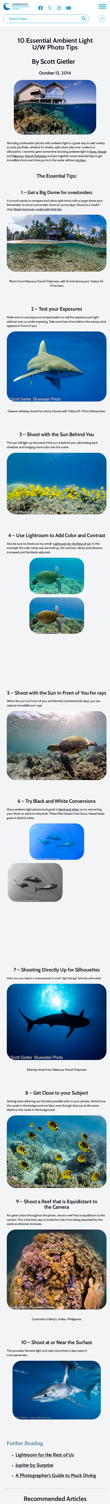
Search (84, 19)
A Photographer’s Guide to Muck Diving (56, 1475)
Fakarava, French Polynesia (29, 156)
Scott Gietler (57, 61)
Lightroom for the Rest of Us (71, 544)
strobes (81, 160)
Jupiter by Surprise (34, 1465)
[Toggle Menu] (102, 6)
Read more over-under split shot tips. (38, 209)
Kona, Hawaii (98, 152)
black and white (69, 809)
